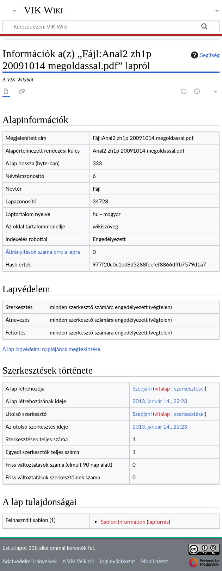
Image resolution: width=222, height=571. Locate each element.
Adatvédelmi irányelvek (29, 561)
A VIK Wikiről (78, 561)
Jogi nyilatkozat (117, 561)
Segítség (204, 55)
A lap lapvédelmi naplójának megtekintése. (51, 349)
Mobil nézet (154, 561)
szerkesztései (189, 388)
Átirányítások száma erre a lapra (42, 251)
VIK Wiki (43, 10)
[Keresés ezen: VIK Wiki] (111, 26)
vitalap (162, 388)
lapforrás (158, 521)
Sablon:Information (123, 521)
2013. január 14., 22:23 (159, 401)
